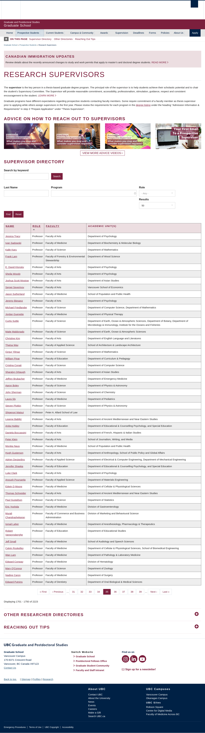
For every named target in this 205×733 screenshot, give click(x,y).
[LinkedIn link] (133, 659)
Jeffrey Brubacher (15, 378)
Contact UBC (95, 694)
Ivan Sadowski (13, 243)
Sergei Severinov (14, 287)
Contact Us (10, 667)
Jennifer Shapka (14, 466)
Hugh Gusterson (14, 452)
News (91, 701)
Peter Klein (11, 439)
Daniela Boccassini (15, 432)
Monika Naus (12, 446)
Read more (159, 62)
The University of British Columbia (10, 9)
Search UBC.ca (96, 716)
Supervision (121, 32)
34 (99, 591)
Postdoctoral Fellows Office (91, 661)
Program (56, 187)
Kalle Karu (11, 249)
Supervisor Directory (40, 39)
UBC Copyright (52, 727)
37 (125, 591)
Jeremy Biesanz (14, 300)
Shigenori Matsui (14, 412)
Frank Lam (11, 256)
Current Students (54, 33)
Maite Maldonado (14, 331)
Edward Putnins (14, 581)
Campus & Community (81, 33)
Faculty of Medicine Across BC (163, 714)
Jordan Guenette (14, 314)
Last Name (11, 187)
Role (142, 187)
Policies (165, 32)
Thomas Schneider (15, 493)
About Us (178, 33)
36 (116, 591)
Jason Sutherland (15, 294)
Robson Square (154, 707)
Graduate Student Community (92, 665)
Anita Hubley (12, 425)
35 (108, 591)
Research (48, 679)
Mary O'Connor (13, 568)
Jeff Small (10, 541)
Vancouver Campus (157, 694)
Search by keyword (16, 170)
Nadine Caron (13, 575)
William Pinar (12, 358)
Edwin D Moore (13, 486)
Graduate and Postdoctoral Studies (102, 645)
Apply (195, 32)
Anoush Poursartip (15, 479)
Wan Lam (10, 555)
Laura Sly (10, 399)
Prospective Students (28, 33)
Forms (152, 32)
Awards (104, 33)
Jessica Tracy (12, 236)
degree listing (143, 105)
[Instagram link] (125, 659)
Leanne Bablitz (13, 419)
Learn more (46, 95)
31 (74, 591)
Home (9, 32)
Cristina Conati (13, 365)
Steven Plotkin (13, 405)
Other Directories (63, 39)
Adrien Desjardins (15, 459)
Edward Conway (14, 561)
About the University (99, 698)
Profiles (36, 679)
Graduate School (11, 45)
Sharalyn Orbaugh (15, 372)
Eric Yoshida (12, 506)
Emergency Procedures (15, 727)
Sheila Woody (13, 273)
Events (92, 705)
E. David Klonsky (14, 267)
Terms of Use (35, 727)
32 (83, 591)
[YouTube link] (142, 659)
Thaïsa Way (11, 345)
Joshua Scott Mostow (17, 280)
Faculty (52, 226)
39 (141, 591)
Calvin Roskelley (14, 548)
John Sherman (13, 392)
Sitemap (25, 679)
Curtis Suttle (12, 321)
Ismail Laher (12, 524)
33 (91, 591)
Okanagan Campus (156, 698)
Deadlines (138, 32)
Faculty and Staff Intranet (90, 670)
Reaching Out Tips (85, 39)
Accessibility (67, 727)
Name (10, 226)
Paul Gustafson (13, 500)
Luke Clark (11, 473)
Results (144, 199)
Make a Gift (94, 712)
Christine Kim (12, 338)
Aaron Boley (12, 385)
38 (133, 591)
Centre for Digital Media (159, 710)
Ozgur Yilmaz (12, 351)
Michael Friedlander (16, 307)
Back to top (11, 679)
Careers (92, 709)
